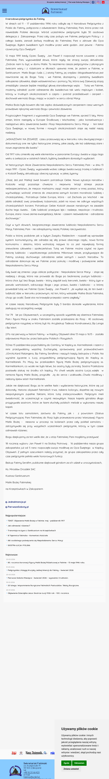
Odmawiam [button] (79, 763)
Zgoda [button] (66, 763)
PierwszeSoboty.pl (17, 506)
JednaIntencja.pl (16, 501)
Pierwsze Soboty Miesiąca (78, 2)
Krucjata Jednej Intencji (56, 2)
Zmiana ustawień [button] (71, 769)
